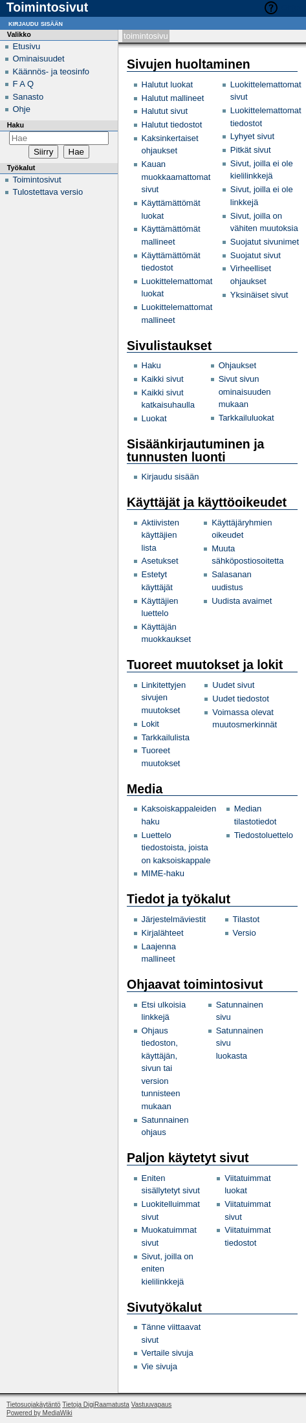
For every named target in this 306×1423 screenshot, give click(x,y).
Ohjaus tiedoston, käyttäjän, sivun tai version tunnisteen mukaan (161, 1068)
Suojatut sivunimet (264, 242)
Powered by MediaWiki (39, 1413)
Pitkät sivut (250, 150)
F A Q (23, 84)
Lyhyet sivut (252, 136)
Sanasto (28, 97)
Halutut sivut (165, 111)
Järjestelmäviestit (174, 919)
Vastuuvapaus (151, 1404)
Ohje (21, 109)
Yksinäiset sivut (259, 295)
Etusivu (27, 46)
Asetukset (160, 561)
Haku (151, 365)
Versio (244, 933)
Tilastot (246, 919)
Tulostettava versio (48, 192)
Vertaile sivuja (167, 1353)
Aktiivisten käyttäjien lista (161, 535)
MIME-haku (163, 873)
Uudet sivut (233, 685)
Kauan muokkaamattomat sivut (176, 176)
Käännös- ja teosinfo (51, 71)
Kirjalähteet (163, 933)
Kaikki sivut (163, 379)
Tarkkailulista (166, 737)
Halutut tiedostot (172, 124)
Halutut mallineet (173, 98)
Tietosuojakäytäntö (33, 1404)
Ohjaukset (238, 365)
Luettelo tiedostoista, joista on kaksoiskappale (176, 847)
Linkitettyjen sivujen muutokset (164, 697)
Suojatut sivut (255, 255)
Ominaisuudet (39, 58)
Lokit (150, 724)
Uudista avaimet (242, 601)
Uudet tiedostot (240, 698)
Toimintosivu (146, 36)
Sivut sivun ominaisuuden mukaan (245, 391)
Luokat (154, 418)
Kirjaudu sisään (170, 476)
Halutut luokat (167, 84)
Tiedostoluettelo (263, 835)
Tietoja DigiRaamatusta (95, 1404)
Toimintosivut (37, 179)
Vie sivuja (159, 1366)
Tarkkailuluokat (246, 418)
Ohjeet (293, 7)
